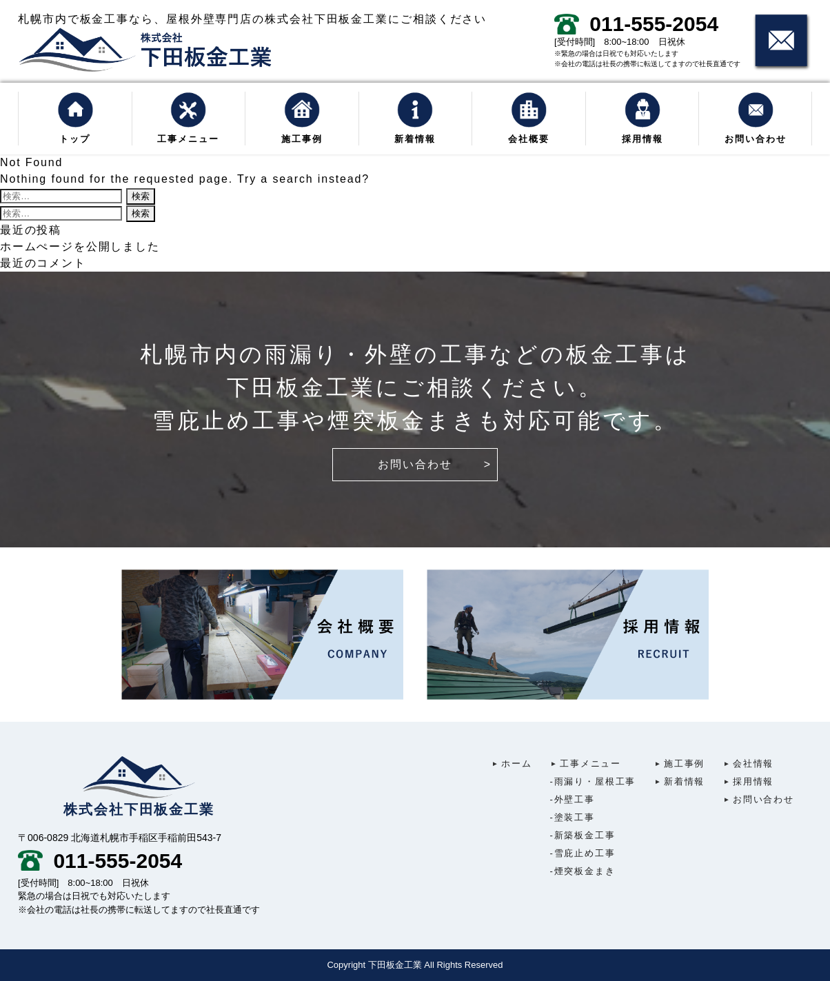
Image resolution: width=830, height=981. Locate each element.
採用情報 (642, 118)
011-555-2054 (636, 24)
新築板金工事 (583, 835)
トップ (75, 118)
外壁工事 (572, 799)
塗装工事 (572, 817)
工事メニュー (188, 118)
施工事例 (301, 118)
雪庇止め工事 (583, 853)
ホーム (511, 763)
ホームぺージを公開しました (80, 246)
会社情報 (747, 763)
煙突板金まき (583, 871)
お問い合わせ (755, 118)
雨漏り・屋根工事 (593, 781)
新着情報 (415, 118)
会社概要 (528, 118)
